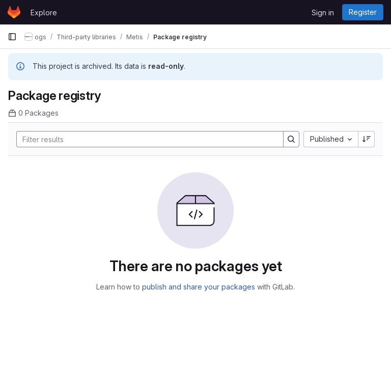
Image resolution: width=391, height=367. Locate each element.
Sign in (323, 12)
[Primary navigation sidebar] (12, 37)
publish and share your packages (198, 286)
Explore (44, 12)
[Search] (144, 139)
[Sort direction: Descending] (366, 139)
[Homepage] (14, 12)
